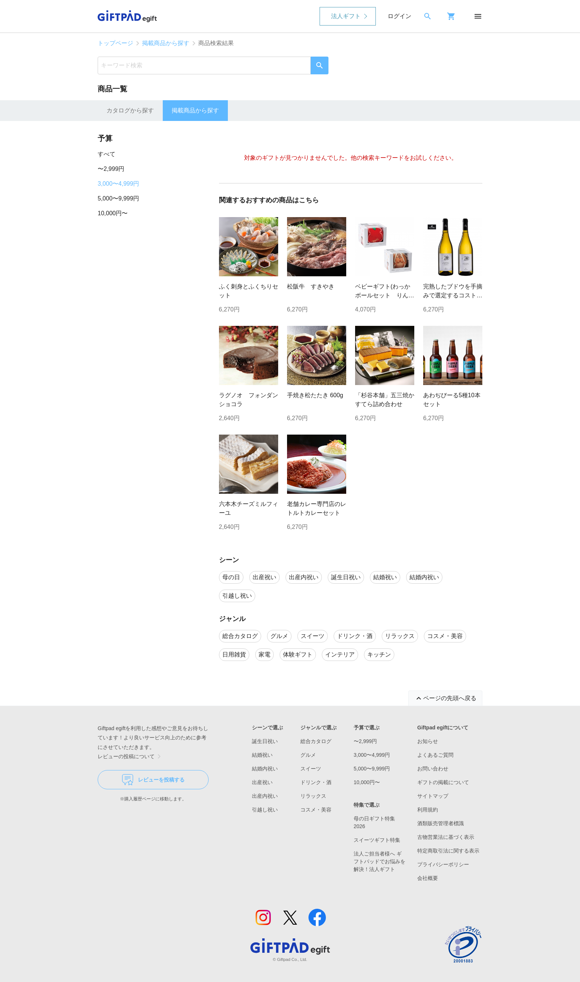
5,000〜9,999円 (118, 198)
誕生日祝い (265, 741)
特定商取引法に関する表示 (448, 851)
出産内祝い (265, 796)
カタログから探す (130, 110)
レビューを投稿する (153, 779)
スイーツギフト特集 (377, 840)
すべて (106, 154)
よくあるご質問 (435, 755)
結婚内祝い (265, 769)
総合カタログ (315, 741)
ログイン (399, 16)
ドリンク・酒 (315, 782)
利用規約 (427, 810)
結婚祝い (262, 755)
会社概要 (427, 878)
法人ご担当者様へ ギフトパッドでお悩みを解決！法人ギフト (379, 861)
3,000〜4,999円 (118, 183)
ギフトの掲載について (443, 782)
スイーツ (310, 769)
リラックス (313, 796)
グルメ (308, 755)
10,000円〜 (113, 213)
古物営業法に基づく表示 (445, 837)
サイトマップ (432, 796)
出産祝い (262, 782)
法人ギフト (346, 16)
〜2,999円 (111, 169)
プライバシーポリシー (443, 864)
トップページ (115, 43)
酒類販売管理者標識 (440, 823)
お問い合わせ (432, 769)
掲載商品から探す (165, 43)
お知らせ (427, 741)
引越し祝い (265, 810)
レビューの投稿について (130, 756)
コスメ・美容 (315, 810)
